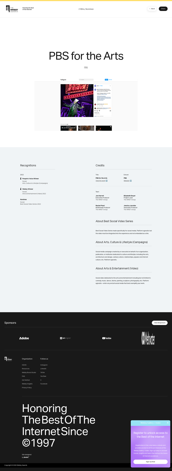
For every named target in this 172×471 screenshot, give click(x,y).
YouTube (43, 376)
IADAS (24, 365)
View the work (100, 181)
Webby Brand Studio (29, 372)
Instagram (43, 365)
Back (152, 9)
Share (163, 9)
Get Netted (26, 380)
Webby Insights (27, 384)
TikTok (42, 372)
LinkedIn (43, 369)
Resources (25, 369)
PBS (86, 67)
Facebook (43, 384)
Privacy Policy (27, 387)
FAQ (23, 376)
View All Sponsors (159, 323)
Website (126, 181)
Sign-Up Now (150, 462)
